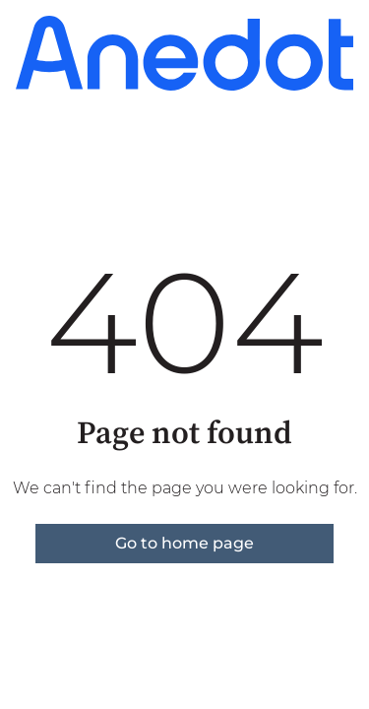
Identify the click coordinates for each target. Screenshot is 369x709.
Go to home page (184, 543)
